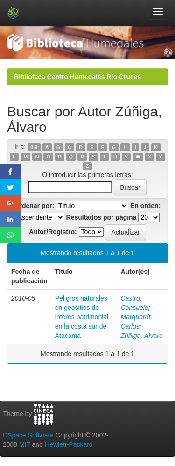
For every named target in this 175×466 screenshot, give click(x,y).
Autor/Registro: (53, 232)
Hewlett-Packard (69, 444)
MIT (24, 444)
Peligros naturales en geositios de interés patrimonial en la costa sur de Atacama (81, 316)
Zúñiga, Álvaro (142, 335)
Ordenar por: (34, 205)
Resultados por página (101, 217)
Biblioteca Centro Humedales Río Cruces (77, 76)
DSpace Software (28, 435)
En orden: (145, 205)
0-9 (33, 147)
